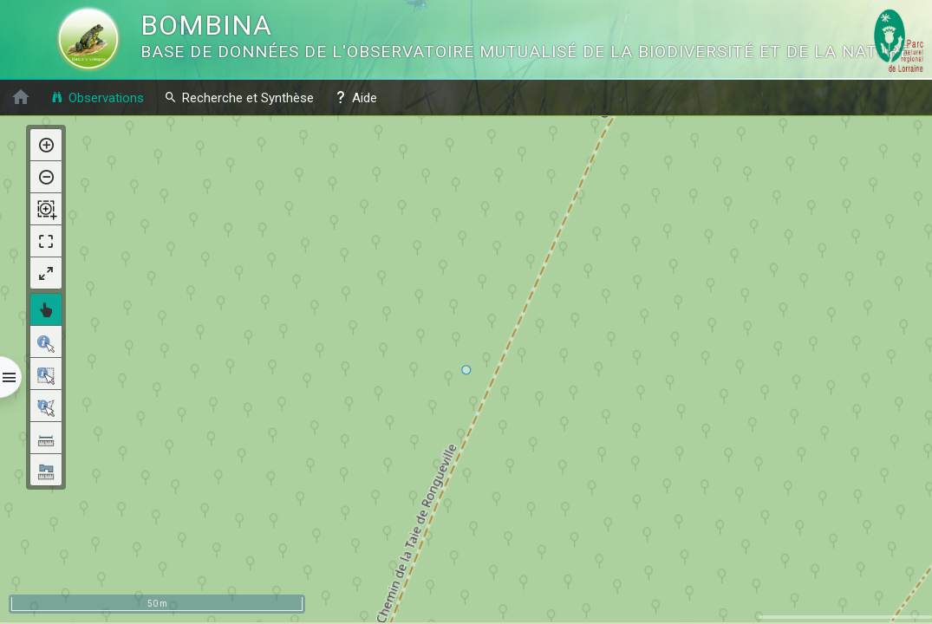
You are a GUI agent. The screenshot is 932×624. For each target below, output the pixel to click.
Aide (355, 97)
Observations (97, 97)
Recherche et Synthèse (239, 97)
